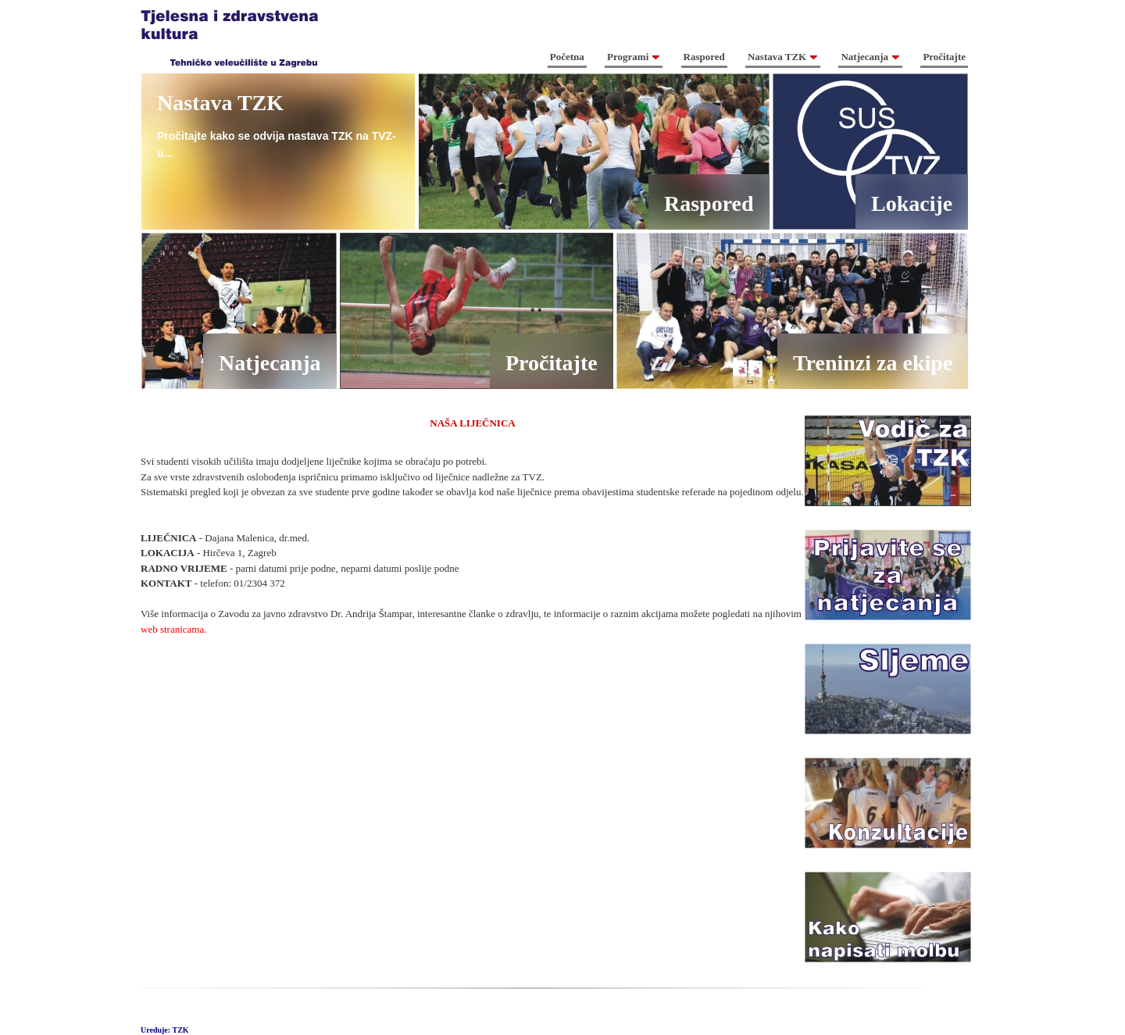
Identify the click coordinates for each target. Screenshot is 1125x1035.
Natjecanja (870, 56)
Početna (567, 56)
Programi (633, 56)
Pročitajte (944, 56)
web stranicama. (173, 629)
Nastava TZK (783, 56)
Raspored (704, 56)
